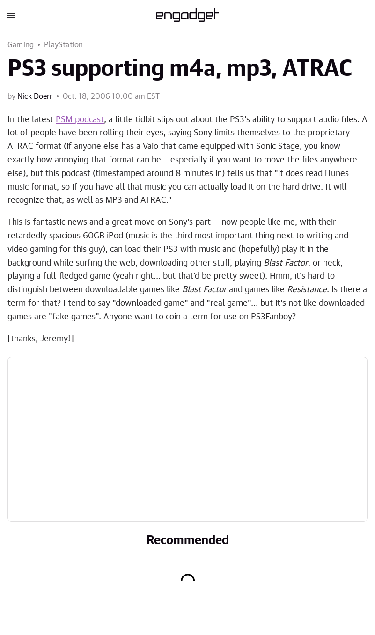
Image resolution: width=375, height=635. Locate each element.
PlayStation (63, 45)
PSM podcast (80, 120)
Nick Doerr (34, 96)
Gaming (20, 45)
